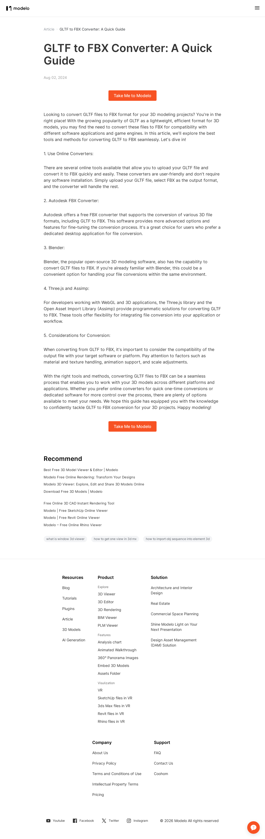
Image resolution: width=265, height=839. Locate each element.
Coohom (161, 773)
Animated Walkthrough (117, 650)
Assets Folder (109, 673)
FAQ (157, 752)
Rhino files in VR (111, 721)
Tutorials (69, 598)
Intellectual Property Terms (115, 784)
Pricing (98, 794)
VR (100, 690)
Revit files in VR (111, 713)
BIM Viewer (107, 617)
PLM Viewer (108, 625)
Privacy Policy (104, 763)
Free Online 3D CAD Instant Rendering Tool (79, 503)
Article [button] (49, 29)
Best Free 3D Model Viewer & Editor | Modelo (81, 470)
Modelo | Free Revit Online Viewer (72, 517)
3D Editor (106, 602)
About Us (100, 752)
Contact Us (163, 763)
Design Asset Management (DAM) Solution (174, 642)
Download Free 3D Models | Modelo (73, 491)
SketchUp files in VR (115, 698)
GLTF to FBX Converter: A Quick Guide (92, 29)
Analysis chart (110, 642)
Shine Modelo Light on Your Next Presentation (174, 627)
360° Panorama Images (118, 657)
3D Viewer (106, 594)
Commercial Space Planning (175, 614)
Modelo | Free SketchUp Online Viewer (76, 510)
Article (67, 619)
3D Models (71, 629)
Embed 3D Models (113, 665)
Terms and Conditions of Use (116, 773)
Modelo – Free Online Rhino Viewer (73, 525)
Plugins (68, 608)
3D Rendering (109, 609)
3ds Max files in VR (114, 705)
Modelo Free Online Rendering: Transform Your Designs (89, 477)
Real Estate (160, 603)
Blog (66, 587)
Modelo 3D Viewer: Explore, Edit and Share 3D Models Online (94, 484)
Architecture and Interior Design (171, 590)
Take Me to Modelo (132, 95)
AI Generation (73, 640)
